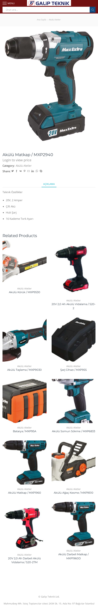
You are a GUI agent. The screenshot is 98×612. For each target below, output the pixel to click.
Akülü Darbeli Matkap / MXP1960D (73, 556)
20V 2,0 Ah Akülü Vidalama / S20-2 (73, 306)
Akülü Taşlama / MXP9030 (24, 369)
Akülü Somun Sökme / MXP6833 (73, 431)
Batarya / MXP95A (24, 431)
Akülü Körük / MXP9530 (24, 292)
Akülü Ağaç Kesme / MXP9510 (73, 492)
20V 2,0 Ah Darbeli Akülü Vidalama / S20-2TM (24, 560)
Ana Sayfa (41, 19)
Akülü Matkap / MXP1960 (24, 492)
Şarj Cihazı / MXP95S (73, 369)
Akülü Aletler (55, 19)
